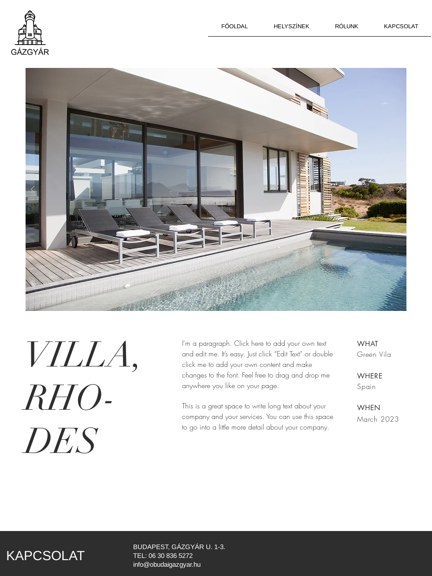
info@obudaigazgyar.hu (167, 564)
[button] (216, 189)
